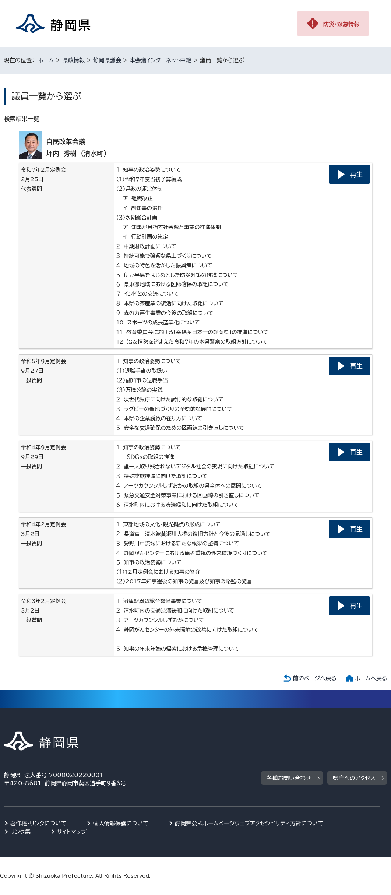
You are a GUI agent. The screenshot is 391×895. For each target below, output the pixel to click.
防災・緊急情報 (341, 24)
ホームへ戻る (371, 678)
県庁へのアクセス (354, 778)
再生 (356, 174)
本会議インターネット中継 (160, 60)
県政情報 (73, 60)
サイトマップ (72, 832)
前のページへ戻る (315, 678)
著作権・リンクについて (38, 823)
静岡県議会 (107, 60)
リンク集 (20, 832)
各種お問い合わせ (289, 778)
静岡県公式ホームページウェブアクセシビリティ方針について (249, 823)
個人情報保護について (120, 823)
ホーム (46, 60)
